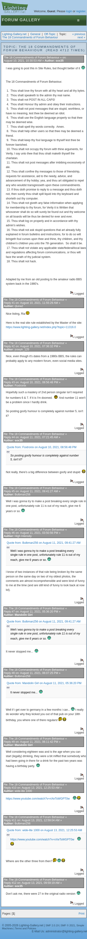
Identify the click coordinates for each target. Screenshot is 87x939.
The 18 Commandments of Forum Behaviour (30, 37)
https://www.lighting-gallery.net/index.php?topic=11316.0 (41, 327)
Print (81, 913)
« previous (78, 34)
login (69, 11)
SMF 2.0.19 (52, 925)
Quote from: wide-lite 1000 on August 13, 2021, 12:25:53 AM (44, 830)
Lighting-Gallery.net (14, 34)
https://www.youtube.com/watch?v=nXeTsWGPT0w (38, 798)
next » (81, 37)
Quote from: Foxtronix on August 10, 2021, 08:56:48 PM (41, 447)
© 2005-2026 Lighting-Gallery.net (22, 925)
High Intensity (23, 536)
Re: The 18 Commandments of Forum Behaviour (34, 299)
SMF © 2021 (68, 925)
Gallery (30, 20)
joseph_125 (22, 349)
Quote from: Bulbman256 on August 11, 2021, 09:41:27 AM (44, 542)
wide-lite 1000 (23, 791)
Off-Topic (49, 34)
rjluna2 (19, 306)
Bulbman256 (22, 494)
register (80, 11)
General (35, 34)
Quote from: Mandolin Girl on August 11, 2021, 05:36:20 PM (44, 683)
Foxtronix (20, 385)
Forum (10, 20)
